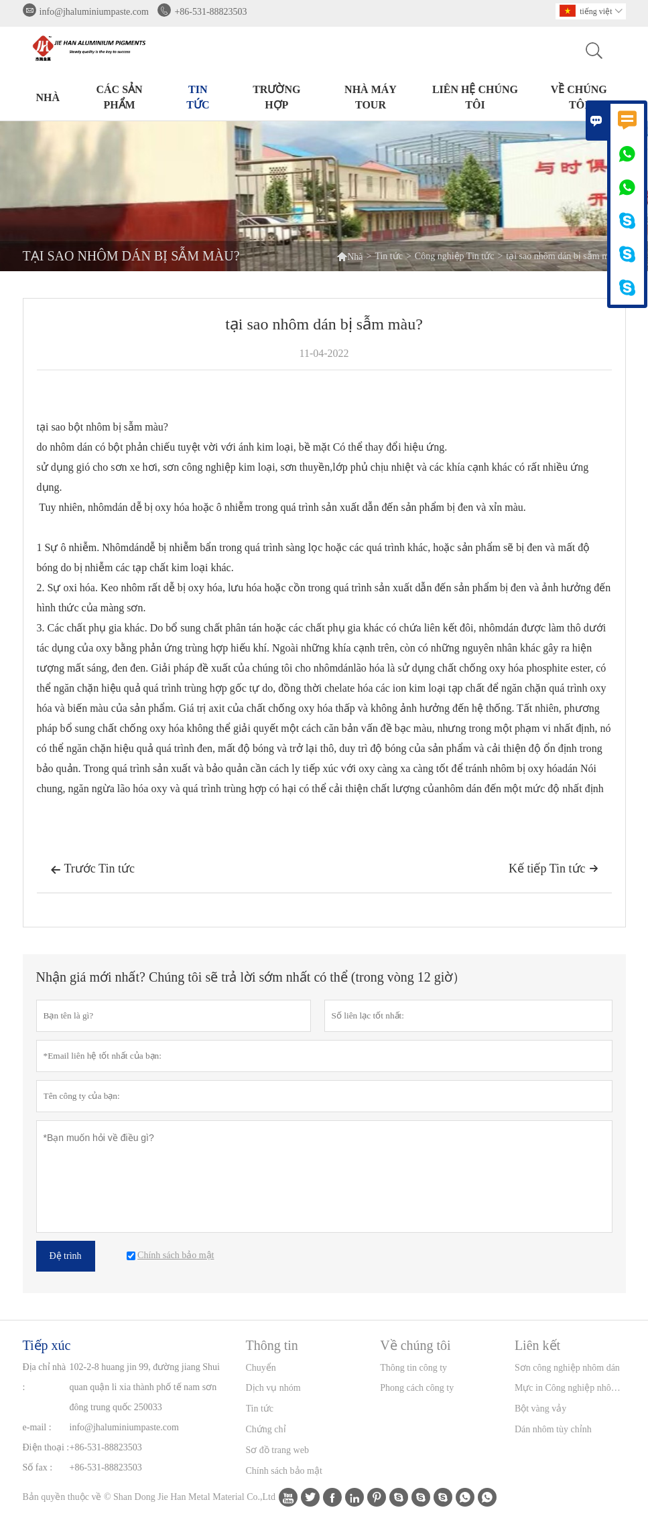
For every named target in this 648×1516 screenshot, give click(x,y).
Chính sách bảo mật (284, 1471)
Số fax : (38, 1467)
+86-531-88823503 (210, 12)
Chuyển (261, 1368)
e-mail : (37, 1427)
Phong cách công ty (417, 1388)
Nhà (48, 97)
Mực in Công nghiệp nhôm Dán (570, 1388)
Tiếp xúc (47, 1345)
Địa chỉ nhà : (44, 1377)
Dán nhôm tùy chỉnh (553, 1429)
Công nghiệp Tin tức (455, 256)
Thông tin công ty (413, 1368)
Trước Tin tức (92, 869)
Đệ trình (66, 1256)
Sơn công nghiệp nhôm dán (567, 1368)
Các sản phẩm (119, 97)
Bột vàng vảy (540, 1409)
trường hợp (276, 97)
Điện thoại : (46, 1447)
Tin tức (197, 97)
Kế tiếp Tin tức (553, 868)
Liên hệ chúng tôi (475, 97)
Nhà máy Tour (370, 97)
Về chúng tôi (579, 97)
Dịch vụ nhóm (273, 1388)
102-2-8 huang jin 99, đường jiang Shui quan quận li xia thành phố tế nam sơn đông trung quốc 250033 (145, 1387)
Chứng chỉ (266, 1429)
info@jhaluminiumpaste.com (94, 12)
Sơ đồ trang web (277, 1450)
